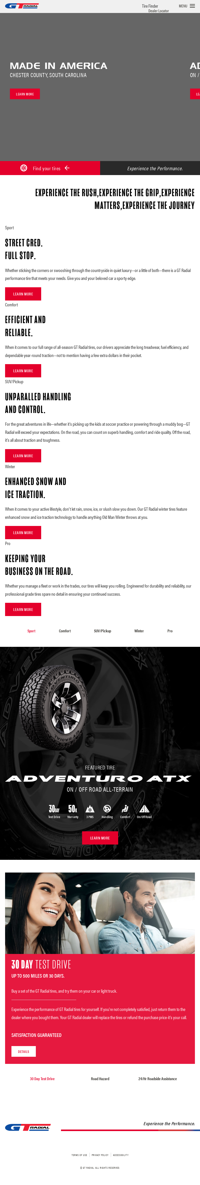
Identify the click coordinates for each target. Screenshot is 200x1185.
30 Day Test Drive (42, 1077)
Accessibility (121, 1153)
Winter (139, 631)
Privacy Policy (100, 1153)
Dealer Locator (158, 10)
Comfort (65, 631)
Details (23, 1050)
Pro (169, 631)
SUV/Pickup (102, 631)
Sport (32, 631)
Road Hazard (100, 1077)
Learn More (23, 294)
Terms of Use (79, 1153)
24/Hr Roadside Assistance (158, 1077)
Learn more (25, 93)
